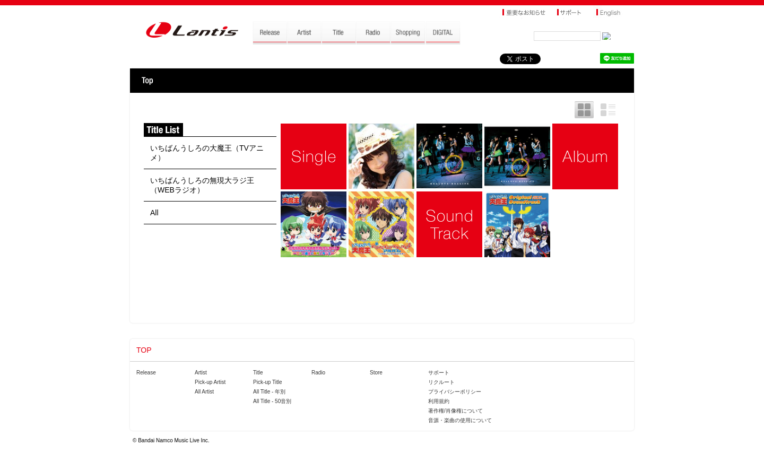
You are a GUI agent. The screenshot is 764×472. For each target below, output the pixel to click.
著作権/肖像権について (455, 411)
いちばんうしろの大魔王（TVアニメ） (207, 153)
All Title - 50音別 (272, 401)
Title (258, 372)
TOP (147, 80)
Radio (318, 372)
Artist (201, 372)
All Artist (204, 392)
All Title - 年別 (269, 392)
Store (376, 372)
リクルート (441, 382)
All (154, 212)
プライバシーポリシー (454, 392)
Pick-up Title (267, 382)
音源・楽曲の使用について (460, 420)
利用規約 (438, 401)
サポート (438, 372)
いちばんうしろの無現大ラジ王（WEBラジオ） (202, 185)
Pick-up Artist (210, 382)
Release (146, 372)
